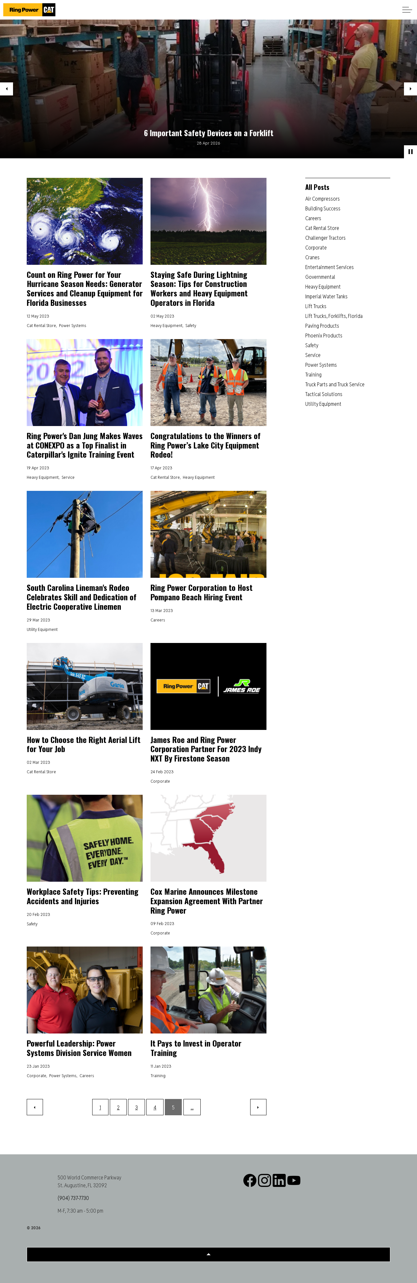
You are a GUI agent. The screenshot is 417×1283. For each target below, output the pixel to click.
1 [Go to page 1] (100, 1107)
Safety (190, 325)
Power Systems (72, 325)
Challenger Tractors (325, 238)
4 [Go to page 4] (154, 1107)
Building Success (322, 208)
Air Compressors (322, 198)
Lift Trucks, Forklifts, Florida (334, 316)
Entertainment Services (329, 267)
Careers (158, 620)
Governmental (320, 277)
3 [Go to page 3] (136, 1107)
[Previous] (35, 1107)
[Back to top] (208, 1254)
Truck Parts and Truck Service (335, 384)
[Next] (258, 1107)
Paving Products (322, 325)
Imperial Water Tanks (326, 296)
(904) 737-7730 (73, 1198)
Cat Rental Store (41, 325)
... (192, 1107)
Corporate (160, 781)
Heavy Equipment (166, 325)
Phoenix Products (323, 335)
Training (158, 1075)
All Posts (317, 187)
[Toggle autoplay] (410, 151)
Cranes (312, 257)
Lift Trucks (315, 306)
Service (68, 477)
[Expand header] (407, 10)
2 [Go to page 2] (118, 1107)
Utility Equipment (42, 629)
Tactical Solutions (323, 394)
